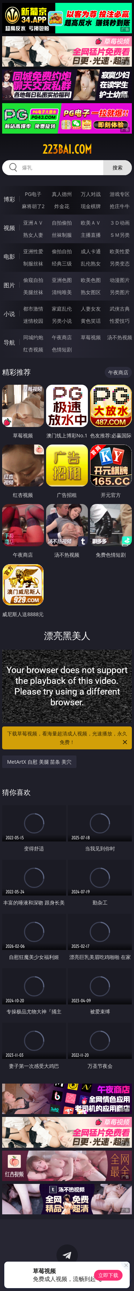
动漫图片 (120, 280)
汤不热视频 (119, 337)
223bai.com (67, 149)
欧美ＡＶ (91, 222)
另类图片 (120, 292)
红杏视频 (33, 349)
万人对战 (91, 194)
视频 (9, 228)
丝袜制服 (62, 234)
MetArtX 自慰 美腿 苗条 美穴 (39, 761)
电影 (9, 256)
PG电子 (33, 194)
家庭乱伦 (62, 308)
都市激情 (33, 308)
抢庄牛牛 (120, 206)
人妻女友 (91, 308)
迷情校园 (33, 320)
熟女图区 (91, 292)
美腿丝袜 (33, 292)
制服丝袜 (33, 263)
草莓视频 (91, 337)
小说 (9, 314)
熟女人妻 (33, 234)
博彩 (9, 199)
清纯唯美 (62, 292)
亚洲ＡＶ (33, 222)
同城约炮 (33, 337)
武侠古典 (120, 308)
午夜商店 (62, 337)
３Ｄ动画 (120, 222)
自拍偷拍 (62, 222)
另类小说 (62, 320)
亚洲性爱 (33, 251)
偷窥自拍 (33, 280)
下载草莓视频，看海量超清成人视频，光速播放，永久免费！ (68, 738)
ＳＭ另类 (120, 234)
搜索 (118, 167)
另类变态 (120, 263)
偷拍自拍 (62, 251)
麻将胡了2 (33, 206)
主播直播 (91, 234)
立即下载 (108, 1275)
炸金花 (61, 206)
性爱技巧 (120, 320)
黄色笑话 (91, 320)
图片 (9, 285)
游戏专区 (120, 194)
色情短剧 (62, 349)
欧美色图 (91, 280)
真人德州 (62, 194)
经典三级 (62, 263)
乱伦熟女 (91, 263)
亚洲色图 (62, 280)
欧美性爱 (120, 251)
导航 (9, 342)
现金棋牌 (91, 206)
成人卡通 (91, 251)
